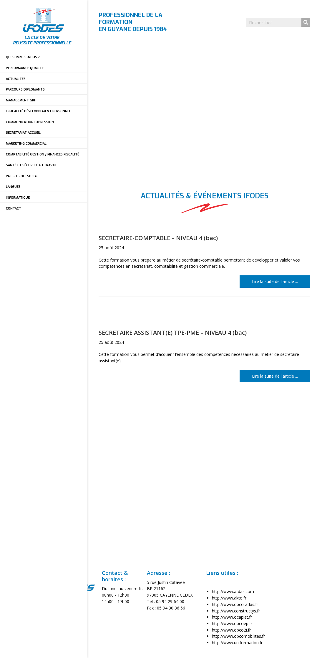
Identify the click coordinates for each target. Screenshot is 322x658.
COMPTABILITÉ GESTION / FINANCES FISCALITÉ (42, 154)
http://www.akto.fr (229, 598)
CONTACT (13, 208)
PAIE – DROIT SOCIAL (22, 176)
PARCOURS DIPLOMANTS (25, 89)
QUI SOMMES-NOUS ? (23, 57)
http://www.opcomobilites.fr (238, 636)
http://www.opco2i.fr (231, 630)
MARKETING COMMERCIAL (26, 143)
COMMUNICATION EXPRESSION (30, 122)
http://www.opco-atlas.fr (235, 604)
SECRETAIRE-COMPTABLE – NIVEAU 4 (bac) (158, 238)
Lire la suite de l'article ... (281, 281)
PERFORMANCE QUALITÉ (25, 68)
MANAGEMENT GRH (21, 100)
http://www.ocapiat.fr (232, 617)
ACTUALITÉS (16, 79)
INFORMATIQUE (18, 197)
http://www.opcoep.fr (232, 623)
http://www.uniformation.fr (237, 642)
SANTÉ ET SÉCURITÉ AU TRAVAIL (31, 165)
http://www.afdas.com (233, 591)
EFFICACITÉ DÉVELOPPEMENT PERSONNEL (38, 111)
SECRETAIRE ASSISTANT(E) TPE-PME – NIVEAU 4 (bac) (173, 332)
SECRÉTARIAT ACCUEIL (23, 132)
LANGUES (13, 187)
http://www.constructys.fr (236, 611)
